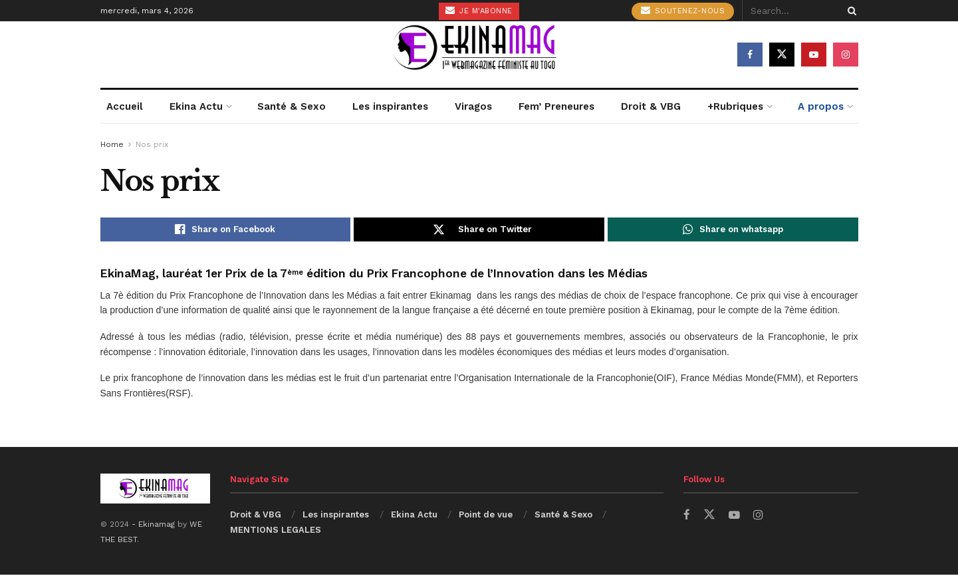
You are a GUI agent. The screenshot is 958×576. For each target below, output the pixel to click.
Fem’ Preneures (556, 106)
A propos (821, 106)
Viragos (473, 106)
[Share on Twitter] (479, 230)
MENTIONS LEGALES (275, 531)
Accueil (124, 106)
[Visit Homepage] (479, 54)
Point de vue (486, 516)
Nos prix (152, 144)
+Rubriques (735, 106)
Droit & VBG (651, 106)
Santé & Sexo (291, 106)
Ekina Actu (196, 106)
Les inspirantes (390, 106)
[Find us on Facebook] (750, 55)
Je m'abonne (479, 10)
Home (112, 144)
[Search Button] (849, 10)
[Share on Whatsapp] (733, 230)
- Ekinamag (155, 525)
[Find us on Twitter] (781, 55)
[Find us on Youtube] (813, 55)
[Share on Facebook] (225, 230)
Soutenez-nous (683, 10)
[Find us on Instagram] (845, 55)
